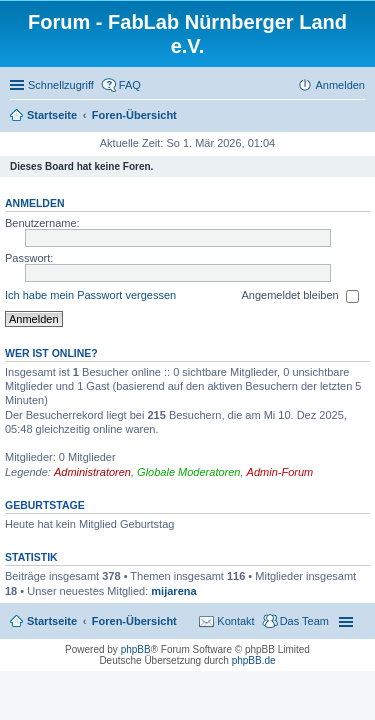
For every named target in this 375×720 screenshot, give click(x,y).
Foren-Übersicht (134, 621)
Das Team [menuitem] (304, 621)
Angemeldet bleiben (299, 296)
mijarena (173, 591)
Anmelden (35, 203)
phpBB (136, 649)
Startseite (52, 621)
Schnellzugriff (61, 85)
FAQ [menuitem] (130, 85)
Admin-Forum (280, 472)
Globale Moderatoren (188, 472)
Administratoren (92, 472)
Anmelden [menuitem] (340, 85)
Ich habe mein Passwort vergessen (90, 295)
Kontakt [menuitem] (235, 621)
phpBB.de (254, 660)
